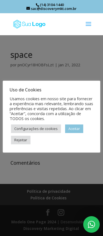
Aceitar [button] (74, 128)
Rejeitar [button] (20, 139)
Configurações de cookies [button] (36, 128)
